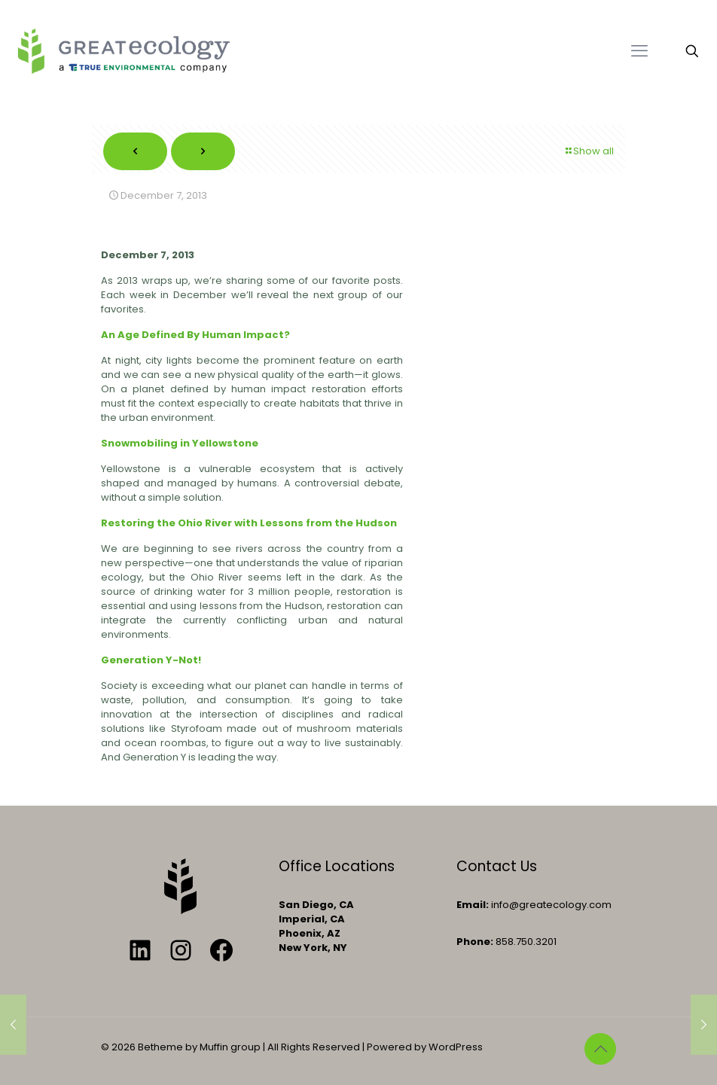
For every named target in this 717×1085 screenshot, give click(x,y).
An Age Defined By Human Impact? (195, 335)
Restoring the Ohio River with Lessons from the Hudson (249, 523)
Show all (588, 151)
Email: (472, 905)
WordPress (456, 1047)
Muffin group (230, 1047)
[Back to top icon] (600, 1049)
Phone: (474, 941)
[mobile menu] (639, 51)
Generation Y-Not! (151, 660)
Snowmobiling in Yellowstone (179, 443)
